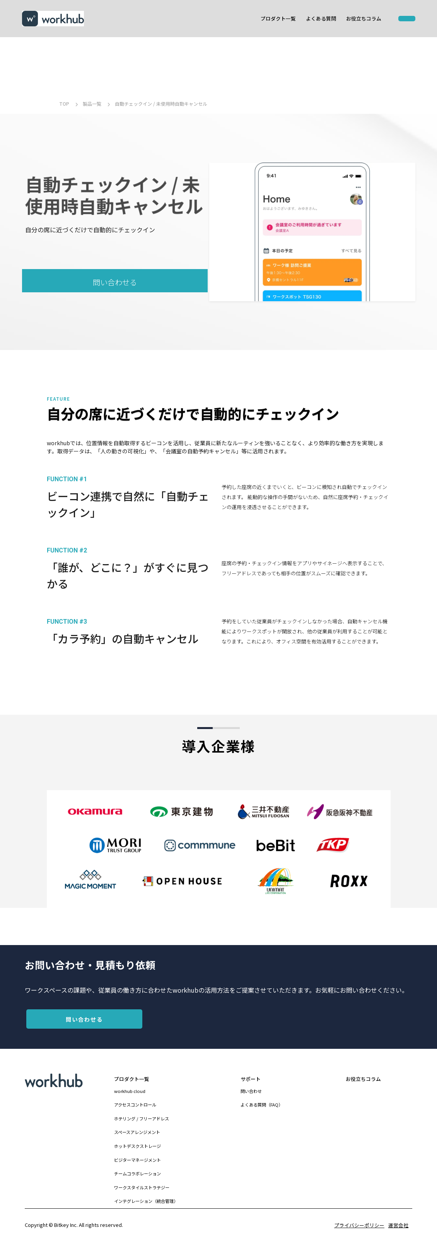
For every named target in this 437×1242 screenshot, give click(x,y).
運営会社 (398, 1225)
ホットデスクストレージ (137, 1146)
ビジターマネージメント (137, 1160)
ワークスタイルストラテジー (141, 1187)
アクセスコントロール (135, 1104)
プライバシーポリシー (359, 1225)
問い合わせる (115, 282)
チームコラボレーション (137, 1173)
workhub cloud (129, 1091)
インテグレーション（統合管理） (146, 1201)
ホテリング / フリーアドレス (141, 1118)
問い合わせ (251, 1091)
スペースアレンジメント (137, 1132)
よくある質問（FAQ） (262, 1104)
